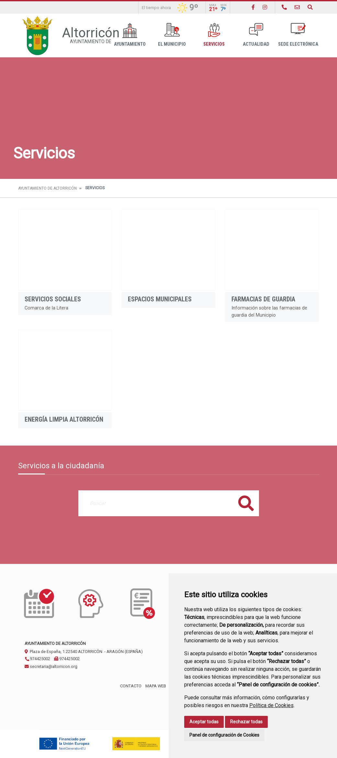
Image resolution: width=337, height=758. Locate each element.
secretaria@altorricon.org (51, 666)
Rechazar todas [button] (246, 721)
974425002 (37, 658)
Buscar (246, 503)
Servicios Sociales (53, 299)
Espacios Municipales (160, 299)
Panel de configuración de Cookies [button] (224, 735)
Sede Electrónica (298, 35)
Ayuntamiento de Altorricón (47, 188)
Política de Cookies (271, 705)
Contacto (130, 685)
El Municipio (172, 35)
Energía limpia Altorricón (64, 419)
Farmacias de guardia (263, 299)
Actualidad (256, 35)
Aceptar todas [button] (204, 721)
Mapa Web (155, 685)
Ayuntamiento (130, 35)
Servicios (214, 35)
